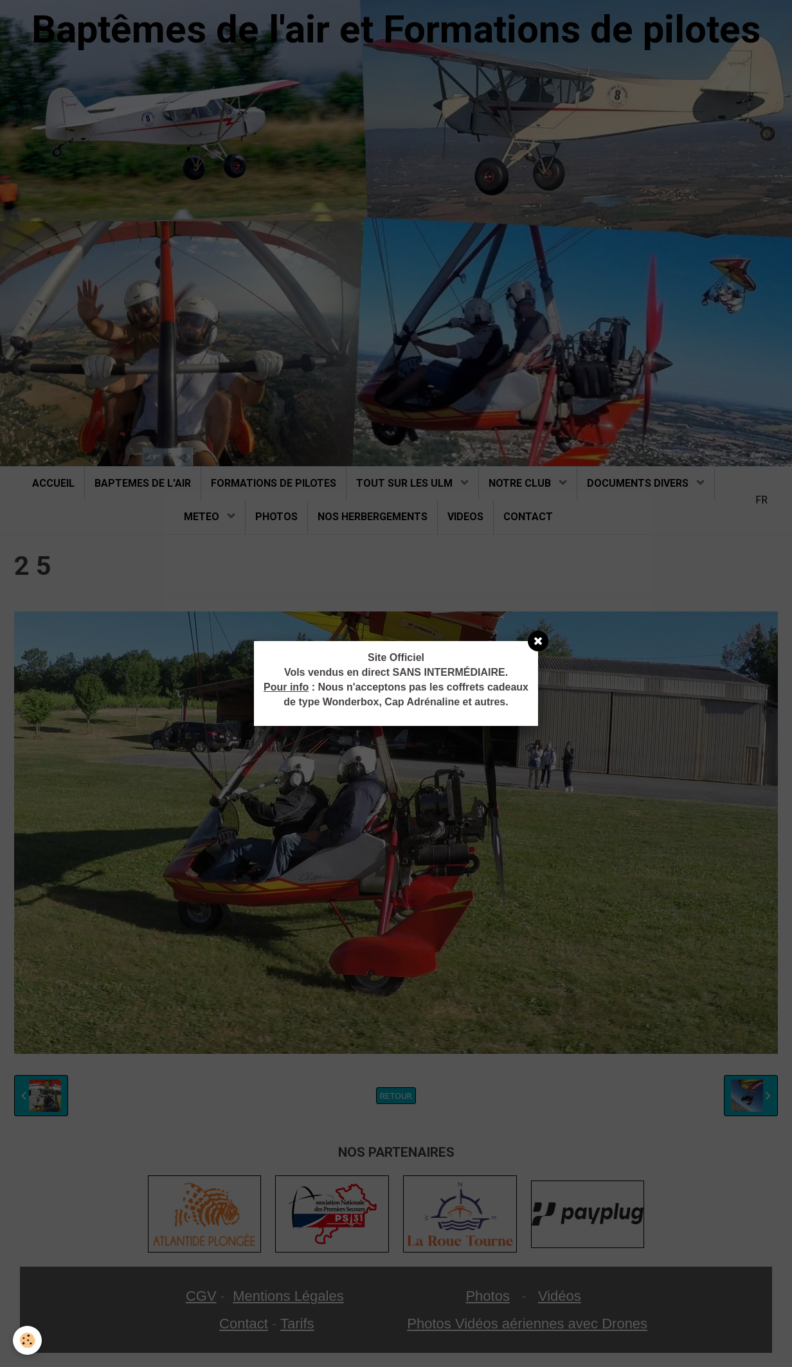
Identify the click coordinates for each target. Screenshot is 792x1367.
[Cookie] (27, 1340)
